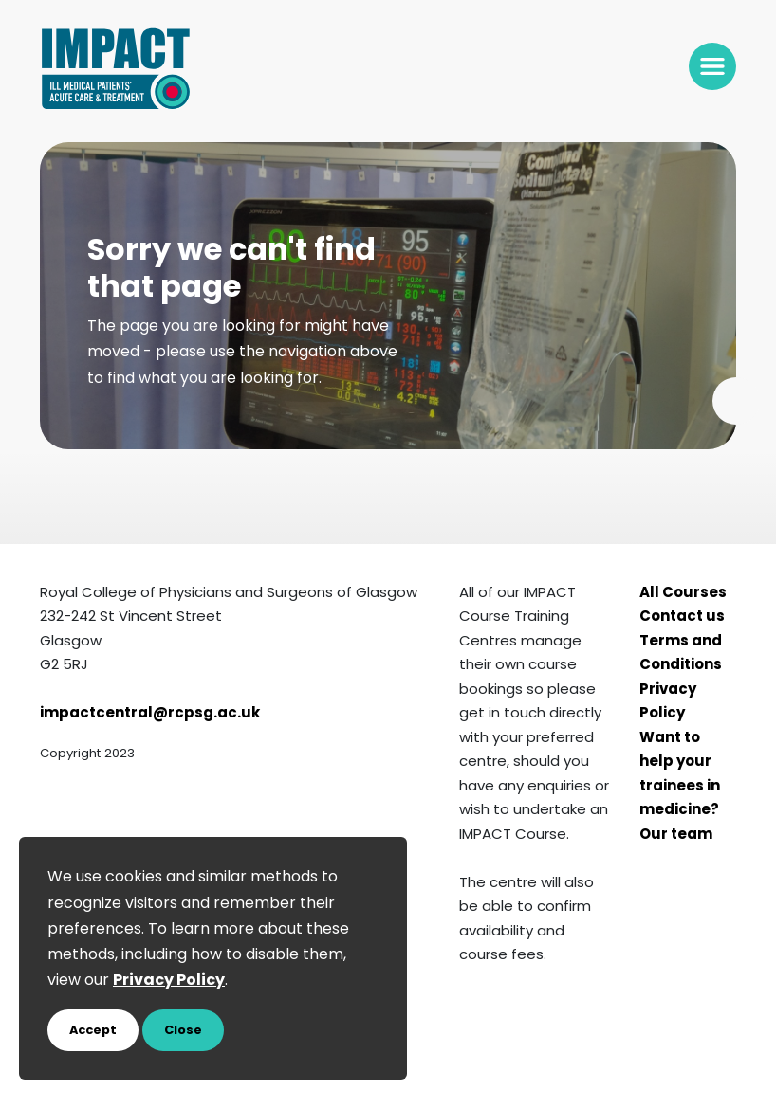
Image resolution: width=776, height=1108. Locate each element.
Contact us (682, 617)
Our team (675, 835)
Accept (93, 1031)
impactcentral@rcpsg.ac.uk (150, 714)
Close (183, 1031)
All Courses (683, 594)
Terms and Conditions (680, 654)
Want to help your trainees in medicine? (679, 775)
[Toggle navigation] (712, 66)
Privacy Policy (667, 702)
